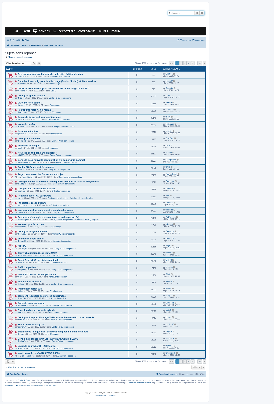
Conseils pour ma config (31, 303)
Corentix (21, 91)
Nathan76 (22, 341)
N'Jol (20, 98)
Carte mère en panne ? (30, 102)
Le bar (53, 91)
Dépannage (55, 84)
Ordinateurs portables (61, 191)
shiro (20, 169)
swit (19, 198)
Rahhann (22, 126)
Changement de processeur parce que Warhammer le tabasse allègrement (58, 181)
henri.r (21, 320)
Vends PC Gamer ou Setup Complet (37, 274)
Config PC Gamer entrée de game (36, 167)
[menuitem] (25, 40)
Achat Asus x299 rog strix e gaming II (38, 260)
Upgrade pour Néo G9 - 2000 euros (37, 346)
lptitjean (21, 270)
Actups (21, 284)
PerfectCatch (27, 177)
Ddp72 (21, 262)
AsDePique (23, 219)
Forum (115, 31)
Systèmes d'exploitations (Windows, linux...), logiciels (70, 198)
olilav (20, 119)
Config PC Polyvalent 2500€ (33, 231)
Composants (86, 31)
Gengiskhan (23, 162)
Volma (21, 291)
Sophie (21, 334)
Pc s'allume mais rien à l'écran (34, 110)
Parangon (22, 184)
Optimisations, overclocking (70, 177)
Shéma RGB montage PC (31, 324)
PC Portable (64, 31)
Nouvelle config (26, 124)
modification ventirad (29, 281)
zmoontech (26, 356)
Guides (103, 31)
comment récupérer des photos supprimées (42, 296)
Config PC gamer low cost (32, 95)
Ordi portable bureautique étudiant (37, 188)
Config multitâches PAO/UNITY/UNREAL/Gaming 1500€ (48, 339)
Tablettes (47, 385)
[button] (171, 63)
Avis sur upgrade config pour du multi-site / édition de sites (50, 74)
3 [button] (185, 63)
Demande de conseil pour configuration (39, 117)
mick (20, 148)
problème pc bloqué (28, 145)
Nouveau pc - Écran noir (31, 224)
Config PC (19, 385)
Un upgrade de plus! (29, 138)
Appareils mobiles (58, 298)
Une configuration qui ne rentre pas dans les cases (46, 210)
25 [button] (200, 63)
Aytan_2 (21, 348)
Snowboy (22, 234)
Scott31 (21, 76)
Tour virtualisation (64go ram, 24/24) (37, 253)
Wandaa (21, 205)
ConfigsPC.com (24, 380)
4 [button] (188, 63)
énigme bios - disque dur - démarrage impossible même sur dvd (53, 331)
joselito (21, 134)
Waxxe (21, 105)
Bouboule (22, 305)
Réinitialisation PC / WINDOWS (34, 195)
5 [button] (192, 63)
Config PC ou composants (61, 76)
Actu (26, 31)
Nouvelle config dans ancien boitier (37, 152)
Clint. (20, 277)
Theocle (21, 212)
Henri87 (21, 84)
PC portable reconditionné (32, 203)
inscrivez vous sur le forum (140, 383)
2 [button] (181, 63)
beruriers (22, 112)
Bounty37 (22, 241)
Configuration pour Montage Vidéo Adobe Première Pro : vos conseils (56, 317)
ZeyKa (24, 248)
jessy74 (21, 298)
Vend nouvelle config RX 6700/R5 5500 (39, 353)
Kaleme (21, 255)
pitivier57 (22, 327)
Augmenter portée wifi (30, 288)
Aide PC (22, 245)
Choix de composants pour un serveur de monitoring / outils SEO (53, 88)
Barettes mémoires (28, 131)
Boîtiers (38, 385)
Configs (41, 31)
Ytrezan (21, 227)
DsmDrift (22, 141)
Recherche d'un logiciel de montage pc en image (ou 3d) (48, 217)
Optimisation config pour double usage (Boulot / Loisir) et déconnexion (57, 81)
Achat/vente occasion (62, 241)
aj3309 (21, 155)
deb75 (21, 313)
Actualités (9, 385)
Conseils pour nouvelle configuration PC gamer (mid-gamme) (51, 160)
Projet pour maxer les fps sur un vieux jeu (40, 174)
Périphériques (56, 134)
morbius (21, 191)
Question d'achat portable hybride (36, 310)
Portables (29, 385)
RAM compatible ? (28, 267)
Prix (54, 385)
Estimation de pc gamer (31, 238)
